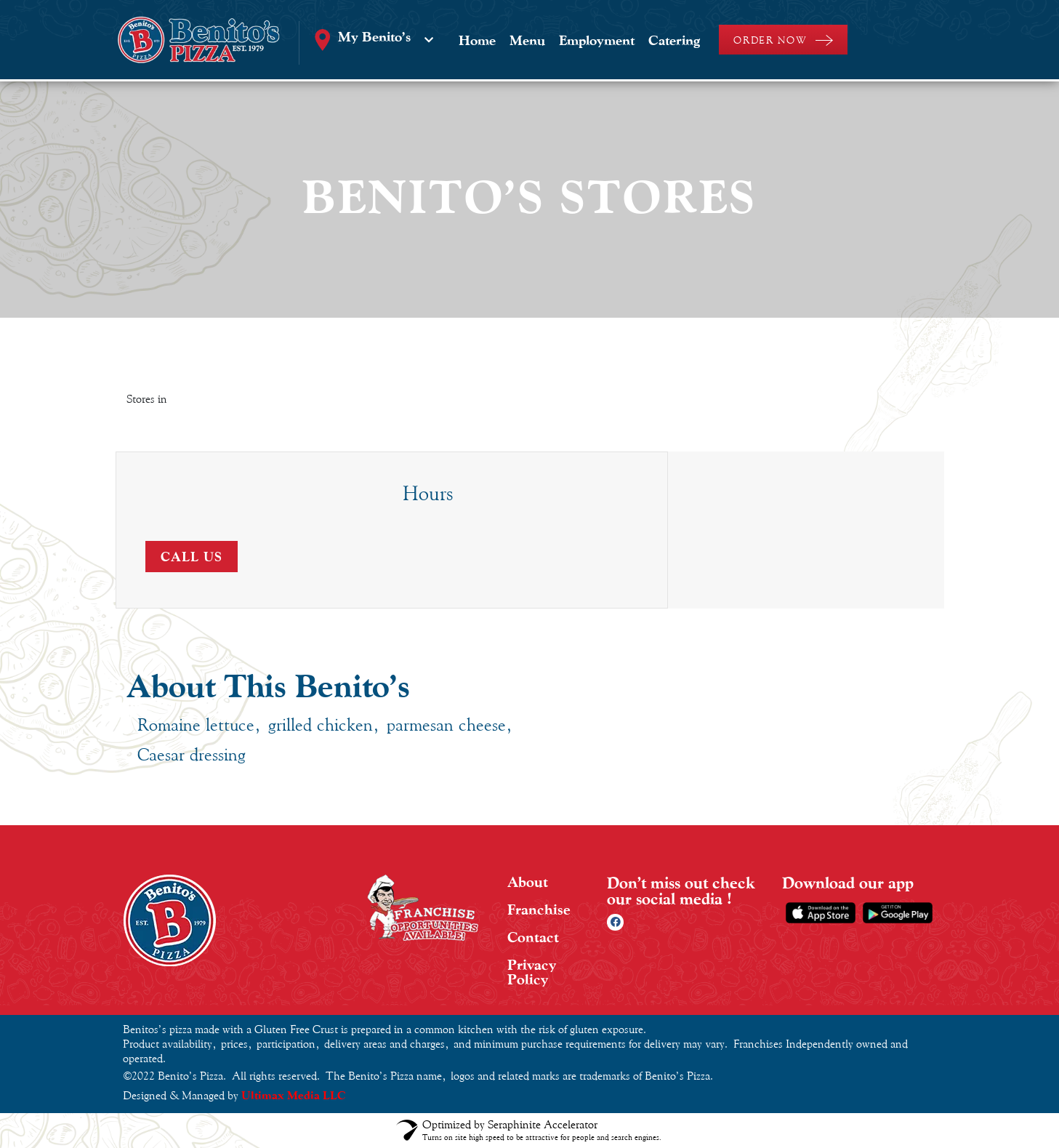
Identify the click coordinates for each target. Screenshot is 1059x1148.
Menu (527, 40)
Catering (674, 40)
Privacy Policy (531, 972)
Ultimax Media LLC (293, 1095)
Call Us (191, 556)
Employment (597, 40)
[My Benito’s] (429, 40)
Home (477, 40)
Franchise (539, 909)
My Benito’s (374, 36)
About (527, 882)
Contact (533, 937)
